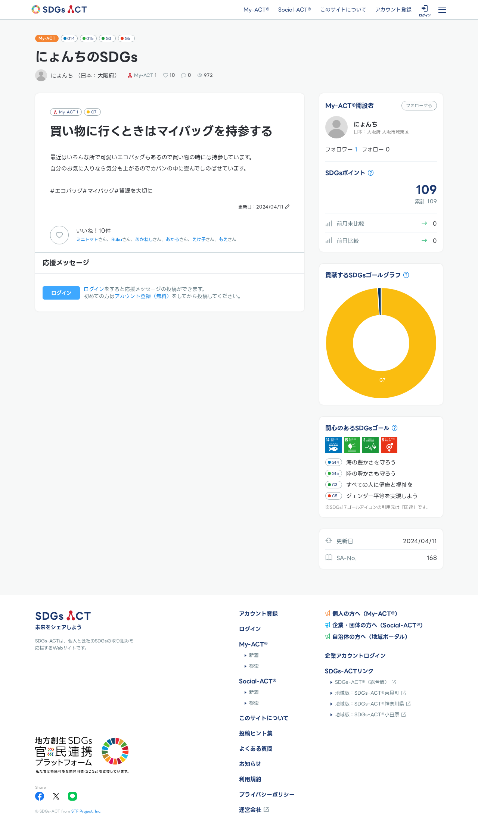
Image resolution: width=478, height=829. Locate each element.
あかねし (144, 239)
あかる (172, 239)
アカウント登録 (393, 10)
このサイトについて (343, 10)
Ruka (116, 239)
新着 (254, 655)
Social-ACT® (294, 10)
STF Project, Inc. (86, 811)
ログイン (94, 289)
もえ (223, 239)
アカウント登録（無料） (143, 296)
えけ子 (199, 239)
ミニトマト (87, 239)
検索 (254, 666)
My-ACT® (256, 10)
